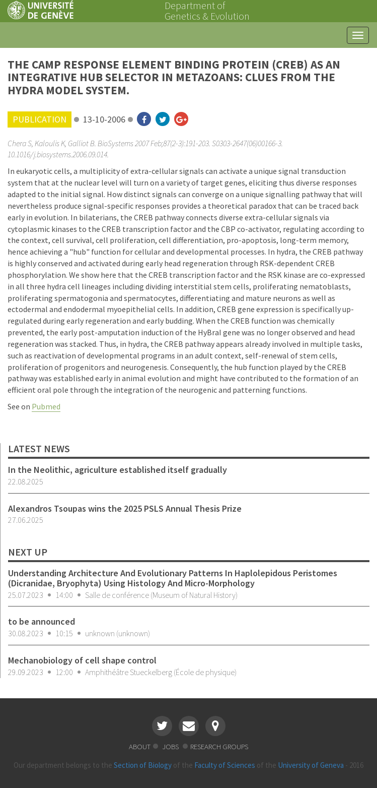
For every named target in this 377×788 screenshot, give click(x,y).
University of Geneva (311, 765)
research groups (219, 746)
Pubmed (46, 406)
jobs (171, 746)
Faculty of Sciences (224, 765)
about (139, 746)
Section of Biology (143, 765)
